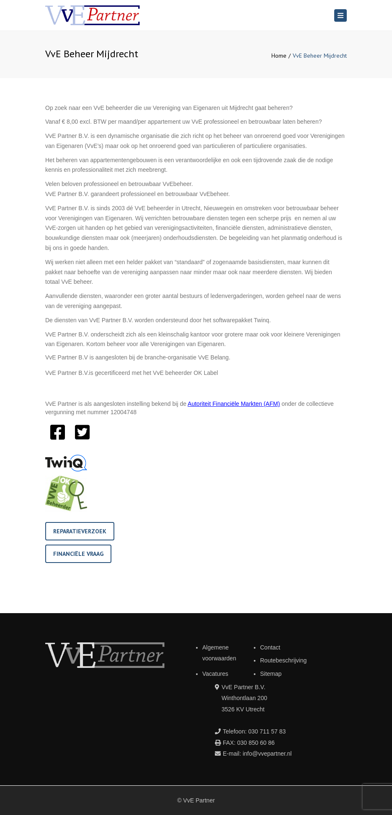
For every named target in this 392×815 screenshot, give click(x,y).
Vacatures (215, 673)
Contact (270, 647)
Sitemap (270, 673)
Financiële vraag (78, 554)
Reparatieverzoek (79, 531)
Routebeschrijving (283, 660)
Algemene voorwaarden (219, 653)
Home (278, 55)
